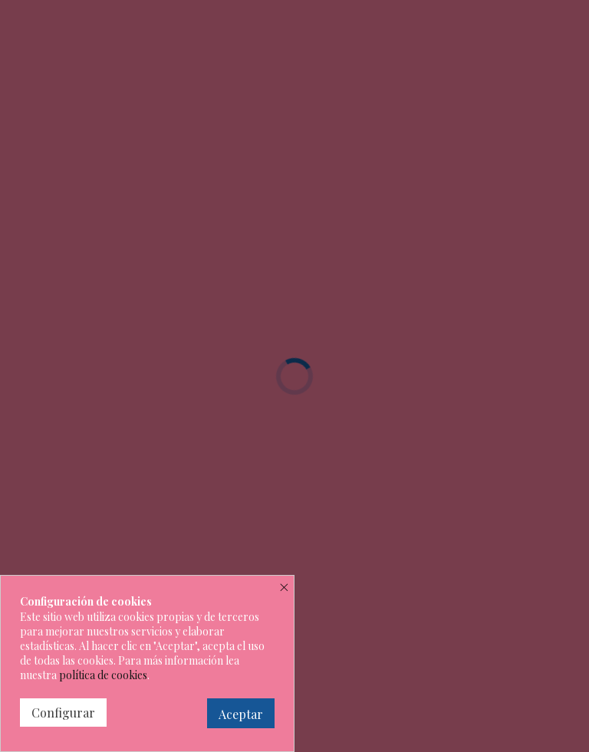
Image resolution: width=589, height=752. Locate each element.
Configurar (63, 712)
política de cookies (103, 675)
